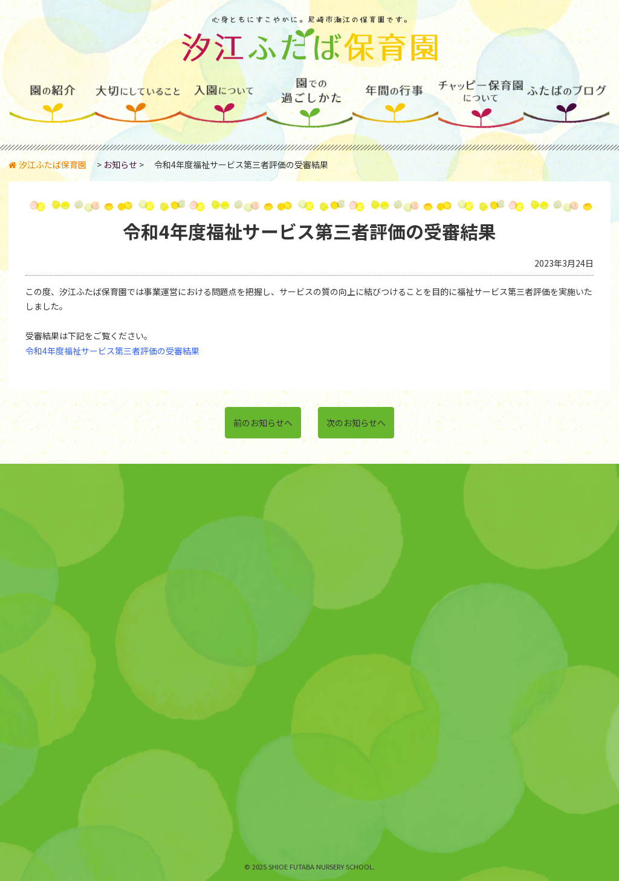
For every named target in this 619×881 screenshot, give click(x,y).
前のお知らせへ (263, 423)
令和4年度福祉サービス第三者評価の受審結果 (112, 351)
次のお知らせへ (356, 423)
